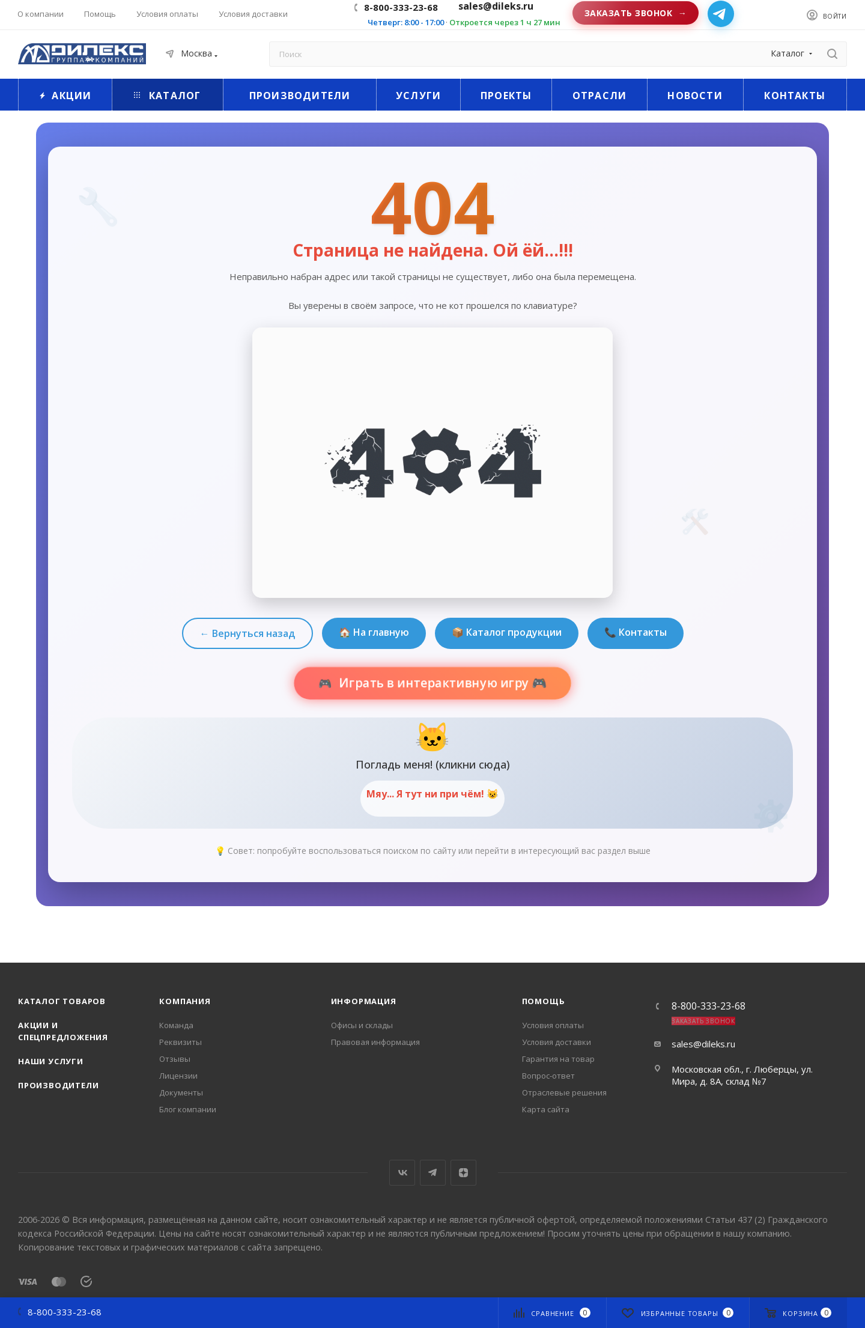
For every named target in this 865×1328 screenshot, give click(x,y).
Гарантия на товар (558, 1058)
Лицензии (178, 1075)
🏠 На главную (374, 632)
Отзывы (174, 1058)
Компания (184, 1001)
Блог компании (187, 1109)
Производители (58, 1085)
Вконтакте (402, 1173)
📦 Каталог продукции (507, 632)
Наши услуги (50, 1061)
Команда (176, 1025)
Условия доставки (556, 1042)
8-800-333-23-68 (401, 7)
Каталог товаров (62, 1001)
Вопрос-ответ (548, 1075)
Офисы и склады (362, 1025)
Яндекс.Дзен (463, 1173)
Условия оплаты (553, 1025)
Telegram (433, 1173)
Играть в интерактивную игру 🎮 (442, 683)
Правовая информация (375, 1042)
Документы (181, 1092)
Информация (363, 1001)
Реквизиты (180, 1042)
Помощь (543, 1001)
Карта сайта (545, 1109)
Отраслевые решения (564, 1092)
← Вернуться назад (247, 633)
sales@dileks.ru (703, 1044)
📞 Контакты (635, 632)
